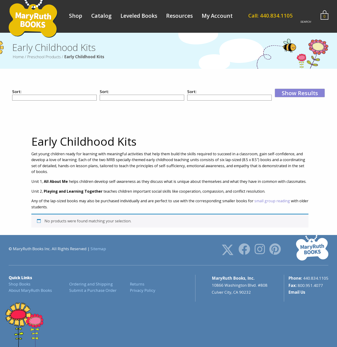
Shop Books (19, 284)
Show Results (300, 93)
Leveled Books (139, 15)
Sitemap (98, 248)
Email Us (296, 292)
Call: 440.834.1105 (270, 15)
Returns (137, 284)
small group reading (272, 200)
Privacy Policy (142, 290)
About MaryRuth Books (30, 290)
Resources (179, 15)
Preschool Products (44, 56)
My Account (217, 15)
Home (18, 56)
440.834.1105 (315, 278)
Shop (75, 15)
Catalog (101, 15)
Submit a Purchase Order (92, 290)
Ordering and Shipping (90, 284)
